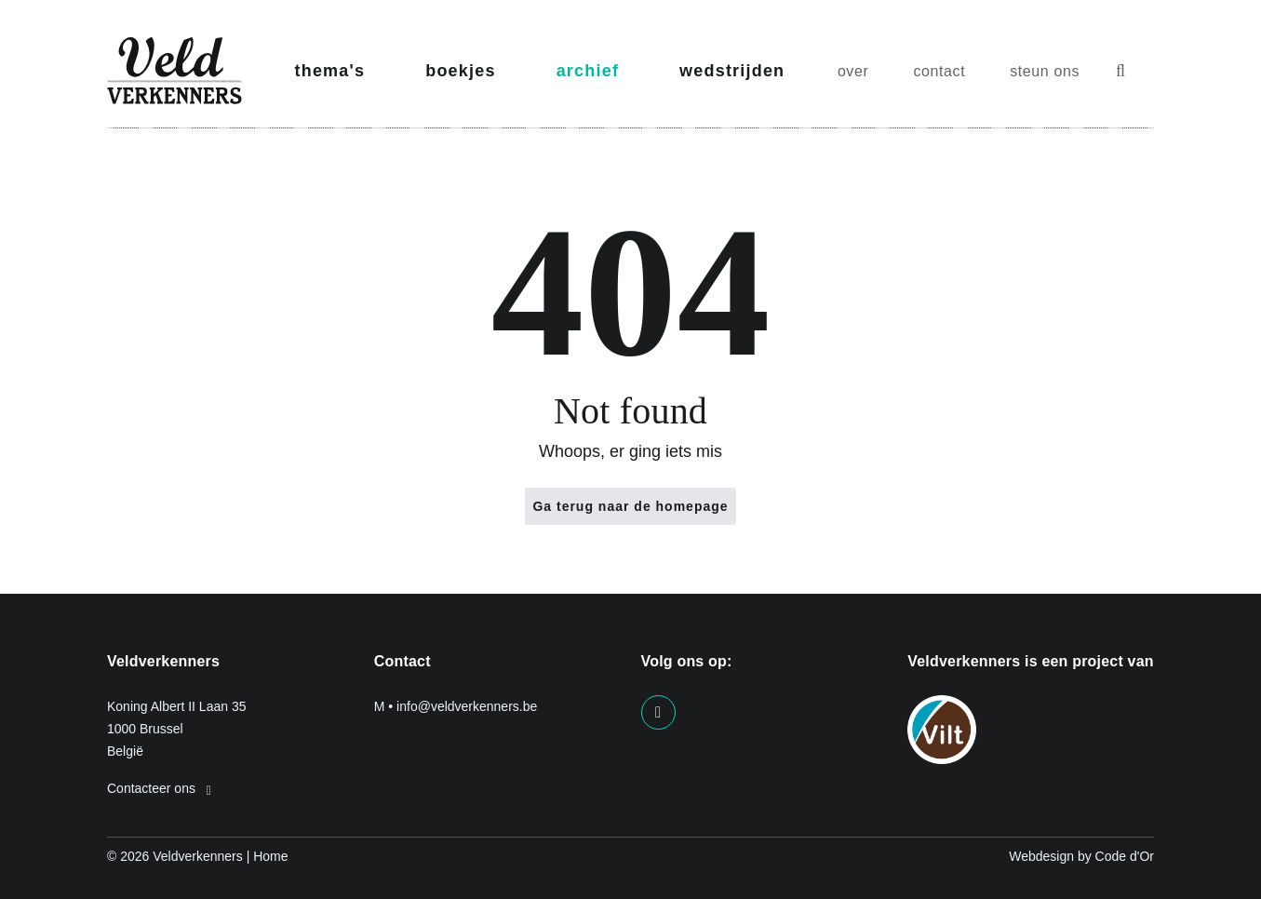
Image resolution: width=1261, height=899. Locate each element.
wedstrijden (732, 70)
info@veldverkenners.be (466, 706)
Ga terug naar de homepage (630, 506)
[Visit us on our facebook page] (658, 712)
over (853, 71)
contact (939, 71)
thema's (330, 70)
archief (588, 70)
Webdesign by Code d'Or (1081, 856)
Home (270, 856)
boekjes (460, 70)
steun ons (1045, 71)
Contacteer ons (159, 788)
